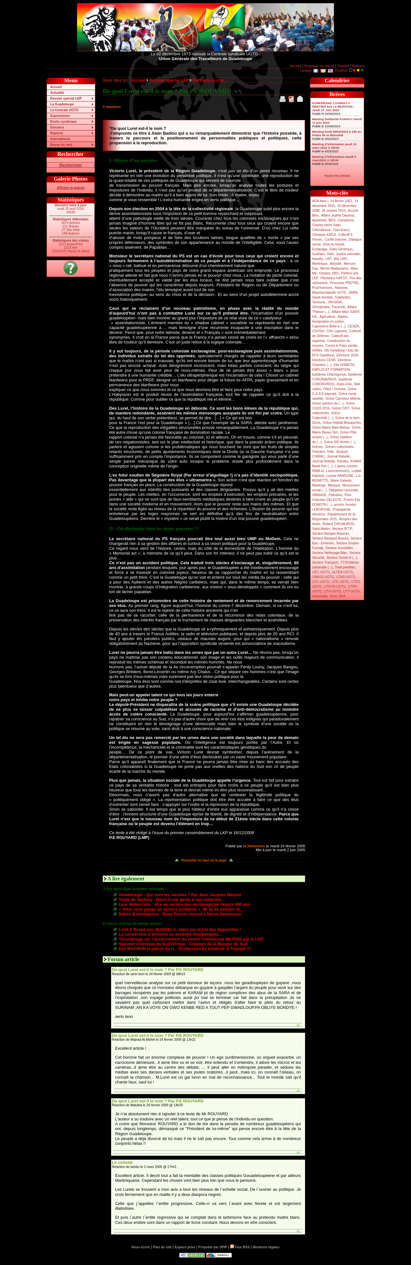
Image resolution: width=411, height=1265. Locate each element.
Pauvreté (338, 307)
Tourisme (319, 302)
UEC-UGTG (321, 572)
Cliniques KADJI (324, 234)
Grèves (317, 447)
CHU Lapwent (337, 331)
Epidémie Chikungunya (329, 374)
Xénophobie (321, 307)
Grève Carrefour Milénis (343, 398)
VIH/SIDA (335, 302)
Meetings (319, 485)
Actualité (57, 92)
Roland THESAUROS (338, 524)
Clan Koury (341, 230)
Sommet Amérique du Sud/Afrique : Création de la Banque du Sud (183, 943)
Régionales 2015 (324, 519)
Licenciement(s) (337, 471)
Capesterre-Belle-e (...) (328, 326)
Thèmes (343, 66)
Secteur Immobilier (339, 548)
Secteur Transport (325, 562)
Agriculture (327, 316)
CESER (353, 326)
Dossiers (57, 127)
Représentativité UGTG (329, 292)
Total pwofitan (345, 567)
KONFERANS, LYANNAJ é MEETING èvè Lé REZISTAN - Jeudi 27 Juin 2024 (333, 106)
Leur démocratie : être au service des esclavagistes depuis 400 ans (184, 904)
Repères (56, 133)
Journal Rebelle (338, 456)
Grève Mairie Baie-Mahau (331, 427)
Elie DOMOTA (344, 365)
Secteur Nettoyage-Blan (329, 553)
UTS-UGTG (332, 591)
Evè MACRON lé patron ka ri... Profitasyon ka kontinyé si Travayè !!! (185, 948)
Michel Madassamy (334, 268)
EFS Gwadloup (323, 355)
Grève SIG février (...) (339, 442)
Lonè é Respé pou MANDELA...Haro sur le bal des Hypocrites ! (180, 929)
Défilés (317, 350)
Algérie (342, 316)
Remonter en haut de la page (204, 860)
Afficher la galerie (70, 188)
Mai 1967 (340, 259)
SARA (353, 292)
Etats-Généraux (341, 249)
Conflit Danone (335, 239)
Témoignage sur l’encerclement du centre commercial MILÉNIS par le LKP (191, 939)
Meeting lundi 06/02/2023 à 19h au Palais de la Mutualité (337, 133)
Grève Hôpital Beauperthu (342, 422)
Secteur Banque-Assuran (330, 533)
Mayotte (335, 263)
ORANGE (319, 495)
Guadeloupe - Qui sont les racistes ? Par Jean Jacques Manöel (180, 894)
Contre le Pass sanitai (341, 345)
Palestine (335, 495)
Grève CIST (340, 408)
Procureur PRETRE (344, 283)
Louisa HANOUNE (340, 475)
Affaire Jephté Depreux (338, 215)
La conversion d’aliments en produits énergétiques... (170, 934)
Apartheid (319, 220)
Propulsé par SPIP (212, 1247)
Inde (330, 451)
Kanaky (317, 259)
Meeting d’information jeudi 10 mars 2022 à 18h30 (334, 145)
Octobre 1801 (329, 273)
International (60, 139)
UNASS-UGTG (323, 577)
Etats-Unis (344, 384)
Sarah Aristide (322, 297)
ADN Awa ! (320, 201)
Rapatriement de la (341, 514)
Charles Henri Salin (326, 225)
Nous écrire (141, 1247)
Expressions (60, 116)
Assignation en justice (328, 321)
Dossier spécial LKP (66, 98)
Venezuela (320, 596)
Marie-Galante (341, 480)
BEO (332, 220)
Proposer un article (319, 66)
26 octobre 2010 (333, 210)
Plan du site (162, 1247)
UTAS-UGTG (345, 577)
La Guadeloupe (62, 104)
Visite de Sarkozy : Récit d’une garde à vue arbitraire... (172, 899)
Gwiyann (318, 451)
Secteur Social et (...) (342, 557)
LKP (328, 259)
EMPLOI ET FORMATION (331, 369)
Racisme (341, 288)
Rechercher (70, 165)
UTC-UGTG (320, 582)
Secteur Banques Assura (330, 538)
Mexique (334, 485)
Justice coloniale (348, 254)
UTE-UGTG (340, 582)
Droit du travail (333, 244)
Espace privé (185, 1247)
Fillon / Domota (334, 389)
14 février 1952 (341, 201)
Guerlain (318, 254)
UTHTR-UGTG (335, 586)
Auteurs (358, 66)
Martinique (320, 263)
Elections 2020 (347, 355)
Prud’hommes (322, 288)
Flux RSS (239, 1247)
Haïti (330, 254)
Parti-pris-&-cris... (210, 80)
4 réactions (112, 107)
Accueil (296, 66)
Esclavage (319, 249)
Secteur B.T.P (342, 528)
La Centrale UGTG (64, 110)
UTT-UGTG (351, 591)
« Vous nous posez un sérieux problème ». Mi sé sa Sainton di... (181, 909)
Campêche (346, 220)
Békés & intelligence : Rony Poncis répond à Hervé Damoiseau (180, 914)
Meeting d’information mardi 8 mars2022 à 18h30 (334, 158)
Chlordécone (321, 230)
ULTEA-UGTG (342, 572)
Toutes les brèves (337, 175)
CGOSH (318, 331)
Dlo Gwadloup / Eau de (341, 350)
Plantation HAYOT (333, 278)
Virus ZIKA (337, 596)
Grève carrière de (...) (328, 403)
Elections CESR (324, 360)
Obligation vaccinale (343, 490)
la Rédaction (254, 846)
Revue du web (61, 145)
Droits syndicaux (63, 121)
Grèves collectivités (339, 447)
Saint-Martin (321, 528)
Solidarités (342, 297)
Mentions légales (266, 1247)
